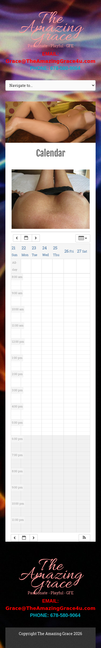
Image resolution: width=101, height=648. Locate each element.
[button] (84, 538)
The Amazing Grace (50, 28)
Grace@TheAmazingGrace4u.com (51, 61)
